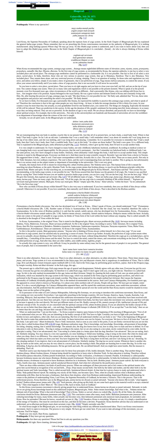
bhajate (84, 60)
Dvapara (140, 263)
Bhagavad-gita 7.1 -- (55, 2)
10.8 (117, 221)
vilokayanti (93, 195)
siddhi (78, 241)
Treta (87, 263)
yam (65, 197)
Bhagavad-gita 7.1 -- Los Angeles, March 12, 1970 (69, 430)
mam (92, 33)
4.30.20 (52, 324)
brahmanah (60, 355)
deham (33, 382)
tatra (81, 129)
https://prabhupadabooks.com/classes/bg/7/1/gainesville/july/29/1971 (89, 426)
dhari (44, 265)
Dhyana (46, 71)
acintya (85, 197)
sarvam (68, 399)
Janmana (115, 360)
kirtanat (50, 265)
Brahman (37, 167)
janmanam (53, 394)
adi (75, 200)
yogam (74, 31)
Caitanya (111, 280)
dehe (91, 121)
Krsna (23, 42)
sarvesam (88, 55)
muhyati (89, 129)
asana (135, 68)
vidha (34, 365)
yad (84, 260)
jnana (116, 177)
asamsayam (76, 33)
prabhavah (106, 221)
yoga (92, 42)
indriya (114, 81)
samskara (41, 365)
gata (52, 182)
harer (65, 249)
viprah (42, 372)
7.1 (90, 11)
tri (89, 307)
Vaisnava (112, 377)
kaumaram (76, 124)
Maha (135, 226)
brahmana (98, 355)
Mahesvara (34, 224)
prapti (98, 241)
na (84, 129)
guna (91, 197)
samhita (131, 189)
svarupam (97, 197)
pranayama (143, 68)
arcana (29, 260)
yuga (77, 260)
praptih (67, 144)
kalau (64, 252)
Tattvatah (136, 387)
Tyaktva (26, 382)
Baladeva (48, 226)
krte (81, 260)
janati (108, 360)
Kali (61, 265)
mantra (122, 288)
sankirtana (101, 285)
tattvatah (102, 380)
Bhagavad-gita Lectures (31, 2)
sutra (104, 165)
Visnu (77, 216)
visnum (98, 260)
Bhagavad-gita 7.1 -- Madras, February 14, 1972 (103, 430)
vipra (91, 372)
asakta (79, 28)
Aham (91, 221)
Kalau (35, 265)
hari (110, 278)
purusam (80, 200)
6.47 (84, 65)
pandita (141, 355)
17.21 (86, 254)
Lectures (20, 2)
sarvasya (97, 221)
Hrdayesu (117, 213)
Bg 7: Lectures (44, 2)
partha (91, 28)
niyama (129, 68)
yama (122, 68)
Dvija (68, 368)
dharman (35, 404)
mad (85, 31)
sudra (19, 363)
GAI (148, 7)
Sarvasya (124, 221)
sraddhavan (76, 60)
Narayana (105, 226)
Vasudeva (87, 399)
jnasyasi (81, 35)
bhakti (83, 46)
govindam (69, 200)
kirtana (53, 422)
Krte (23, 263)
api (82, 55)
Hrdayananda (23, 419)
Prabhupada (12, 2)
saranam (62, 404)
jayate (122, 360)
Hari (123, 278)
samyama (121, 81)
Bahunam (44, 394)
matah (90, 62)
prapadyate (124, 397)
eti (51, 385)
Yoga (102, 81)
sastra (109, 224)
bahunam (89, 397)
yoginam (77, 55)
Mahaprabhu (121, 280)
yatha (75, 35)
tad (40, 265)
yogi (102, 174)
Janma (97, 387)
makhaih (60, 263)
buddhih (77, 307)
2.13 (84, 131)
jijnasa (87, 165)
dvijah (75, 363)
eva (73, 252)
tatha (75, 126)
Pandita (115, 355)
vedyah (105, 392)
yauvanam (85, 124)
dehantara (82, 126)
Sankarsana (75, 226)
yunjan (80, 31)
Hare (111, 288)
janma (72, 380)
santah (70, 195)
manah (85, 28)
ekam (55, 404)
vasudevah (60, 399)
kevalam (99, 249)
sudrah (128, 360)
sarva (29, 404)
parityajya (44, 404)
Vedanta (97, 165)
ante (60, 394)
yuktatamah (140, 182)
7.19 (68, 394)
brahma (80, 165)
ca (85, 392)
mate (123, 326)
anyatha (100, 252)
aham (91, 200)
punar (38, 382)
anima (84, 241)
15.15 (114, 392)
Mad (48, 182)
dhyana (127, 177)
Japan (121, 295)
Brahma (124, 189)
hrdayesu (84, 195)
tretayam (47, 263)
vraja (68, 404)
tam (86, 200)
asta (73, 241)
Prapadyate (100, 401)
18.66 (78, 404)
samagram (85, 33)
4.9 (57, 382)
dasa (29, 365)
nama (70, 249)
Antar (104, 182)
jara (92, 124)
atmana (90, 57)
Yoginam (136, 179)
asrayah (91, 31)
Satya (71, 260)
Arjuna (111, 91)
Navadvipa (55, 283)
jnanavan (137, 394)
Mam (48, 385)
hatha (29, 44)
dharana (53, 71)
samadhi (30, 71)
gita (86, 11)
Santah (94, 213)
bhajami (97, 200)
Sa (131, 182)
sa (74, 62)
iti (72, 399)
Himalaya (111, 76)
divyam (87, 380)
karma (24, 179)
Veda (24, 372)
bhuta (42, 324)
